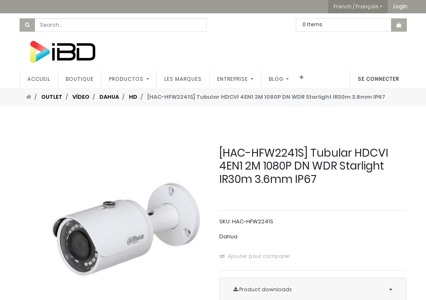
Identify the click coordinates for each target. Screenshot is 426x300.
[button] (400, 6)
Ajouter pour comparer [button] (255, 256)
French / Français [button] (356, 6)
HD (133, 97)
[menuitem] (39, 79)
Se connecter (378, 78)
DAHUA (109, 97)
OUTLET (51, 97)
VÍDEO (80, 97)
